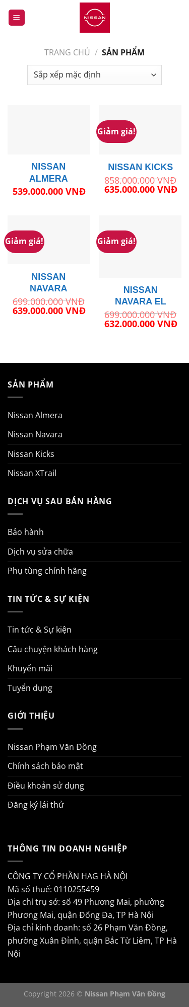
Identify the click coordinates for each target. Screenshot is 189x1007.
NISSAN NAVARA (48, 282)
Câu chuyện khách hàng (53, 649)
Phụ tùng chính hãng (47, 570)
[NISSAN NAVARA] (49, 240)
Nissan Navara (35, 434)
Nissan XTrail (32, 473)
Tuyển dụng (30, 687)
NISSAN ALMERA (48, 172)
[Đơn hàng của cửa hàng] (94, 75)
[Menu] (17, 18)
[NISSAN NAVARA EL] (140, 246)
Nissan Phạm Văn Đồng (52, 746)
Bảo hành (26, 531)
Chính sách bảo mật (45, 765)
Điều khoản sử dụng (46, 785)
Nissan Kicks (31, 453)
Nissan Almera (35, 415)
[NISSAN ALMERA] (49, 129)
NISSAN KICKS (140, 167)
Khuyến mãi (30, 668)
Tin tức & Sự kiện (40, 629)
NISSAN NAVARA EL (140, 295)
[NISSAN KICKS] (140, 129)
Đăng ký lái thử (36, 804)
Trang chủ (67, 52)
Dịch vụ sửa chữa (40, 551)
